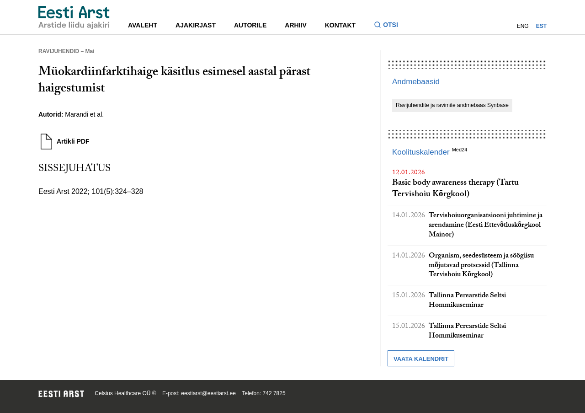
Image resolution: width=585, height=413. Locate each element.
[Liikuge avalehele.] (74, 17)
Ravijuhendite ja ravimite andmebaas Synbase (452, 105)
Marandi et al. (84, 114)
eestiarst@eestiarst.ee (208, 393)
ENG (523, 26)
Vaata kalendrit (421, 358)
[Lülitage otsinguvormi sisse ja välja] (389, 25)
